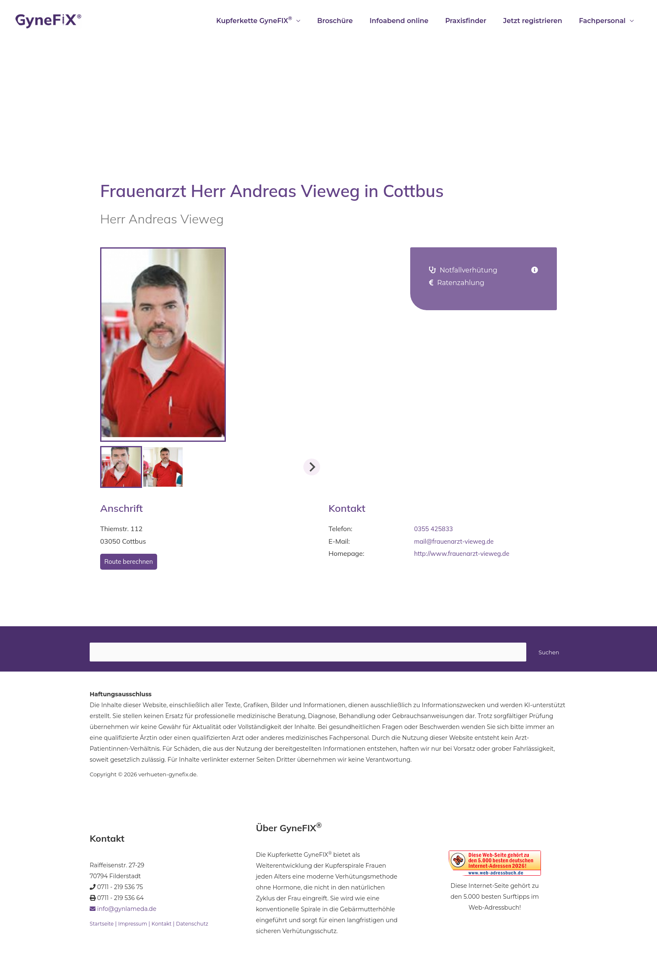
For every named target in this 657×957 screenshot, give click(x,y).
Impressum (135, 924)
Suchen (548, 653)
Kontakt (167, 924)
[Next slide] (311, 467)
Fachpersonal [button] (604, 21)
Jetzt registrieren (537, 21)
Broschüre (350, 21)
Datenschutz (199, 924)
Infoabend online (410, 21)
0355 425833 (435, 528)
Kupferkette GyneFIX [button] (272, 20)
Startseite (103, 924)
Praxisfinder (473, 21)
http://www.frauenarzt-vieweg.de (465, 553)
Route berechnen (130, 562)
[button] (163, 467)
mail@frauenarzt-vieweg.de (457, 541)
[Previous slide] (117, 467)
